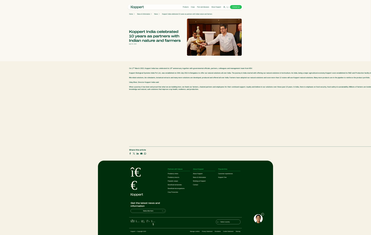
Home (131, 14)
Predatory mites (173, 173)
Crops (193, 7)
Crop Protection (173, 192)
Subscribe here (154, 210)
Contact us (235, 7)
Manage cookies (195, 231)
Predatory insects (173, 177)
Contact (195, 185)
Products (186, 7)
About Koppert (216, 7)
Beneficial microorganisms (176, 188)
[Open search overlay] (224, 7)
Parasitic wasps (173, 181)
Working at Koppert (199, 181)
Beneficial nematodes (175, 185)
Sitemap (238, 231)
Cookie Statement (228, 231)
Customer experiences (225, 173)
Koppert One (222, 177)
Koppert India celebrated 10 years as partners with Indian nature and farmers (187, 14)
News (156, 14)
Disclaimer (218, 231)
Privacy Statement (207, 231)
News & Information (143, 14)
